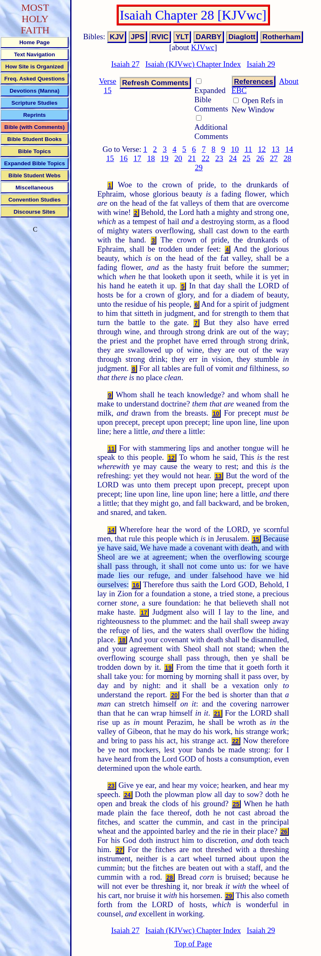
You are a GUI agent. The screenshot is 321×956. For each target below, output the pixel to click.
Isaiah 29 (261, 64)
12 (262, 149)
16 (124, 158)
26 (260, 158)
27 (274, 158)
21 (192, 158)
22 (205, 158)
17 (137, 158)
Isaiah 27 (125, 64)
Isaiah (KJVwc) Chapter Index (193, 64)
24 (233, 158)
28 (287, 158)
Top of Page (193, 943)
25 (246, 158)
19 (165, 158)
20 (178, 158)
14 (289, 149)
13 (276, 149)
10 (235, 149)
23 (219, 158)
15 (110, 158)
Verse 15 (107, 86)
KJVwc (202, 47)
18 (151, 158)
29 (199, 167)
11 (248, 149)
